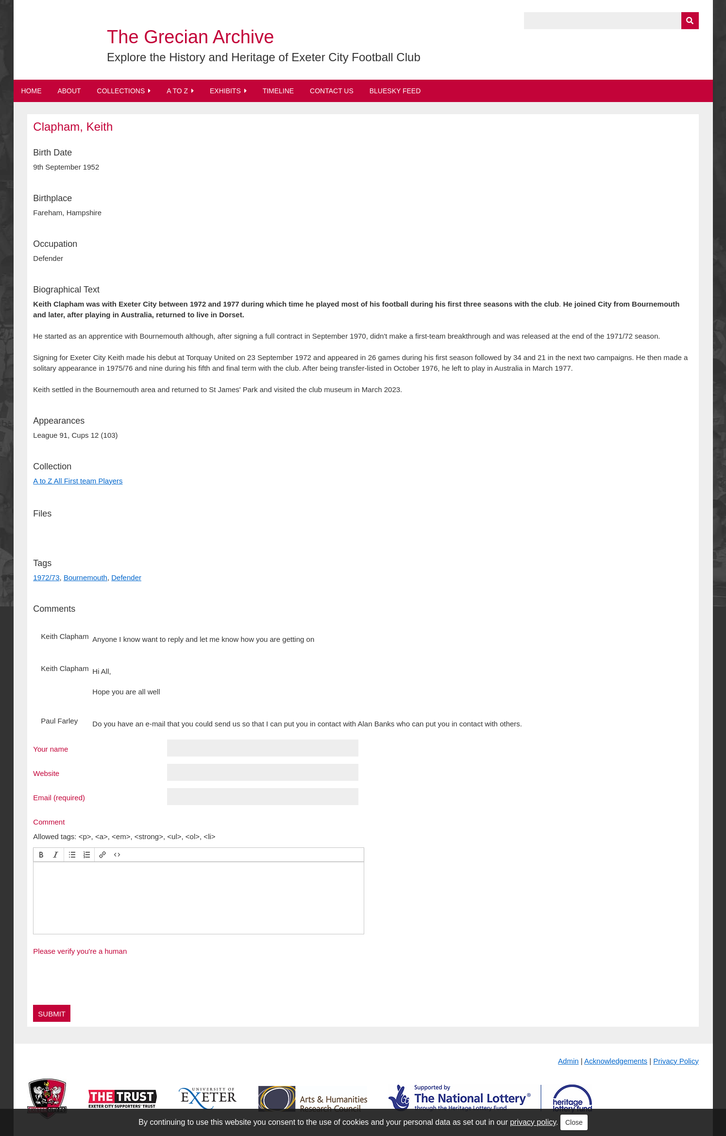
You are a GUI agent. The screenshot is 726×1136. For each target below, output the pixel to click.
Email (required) (59, 797)
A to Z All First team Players (77, 481)
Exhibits (225, 91)
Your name (50, 749)
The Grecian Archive (190, 37)
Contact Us (332, 91)
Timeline (278, 91)
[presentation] (41, 854)
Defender (126, 577)
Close (574, 1122)
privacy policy (533, 1122)
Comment (49, 822)
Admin (568, 1061)
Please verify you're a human (80, 951)
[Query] (611, 20)
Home (31, 91)
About (69, 91)
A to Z (177, 91)
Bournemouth (85, 577)
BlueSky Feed (395, 91)
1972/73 (46, 577)
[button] (41, 855)
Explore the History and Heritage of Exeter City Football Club (264, 57)
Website (46, 773)
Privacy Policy (675, 1061)
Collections (121, 91)
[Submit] (690, 20)
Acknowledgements (615, 1061)
